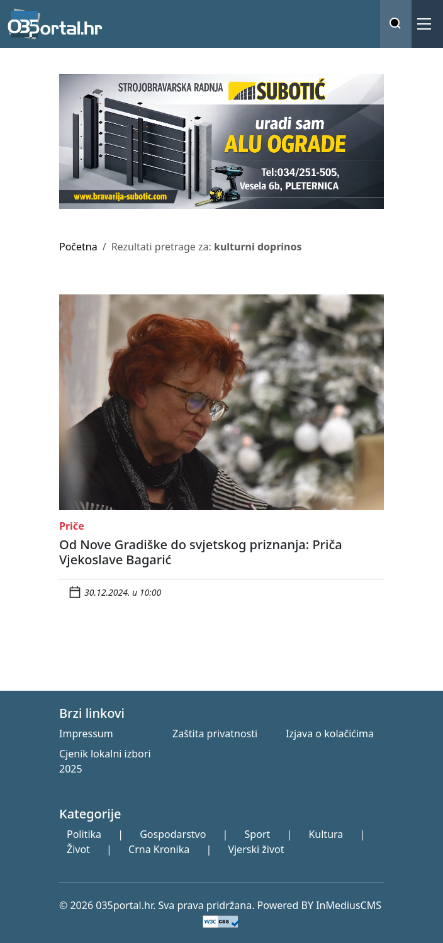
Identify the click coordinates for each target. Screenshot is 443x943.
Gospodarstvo (173, 834)
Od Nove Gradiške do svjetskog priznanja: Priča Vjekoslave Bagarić (200, 552)
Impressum (86, 733)
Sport (258, 834)
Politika (84, 834)
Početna (78, 247)
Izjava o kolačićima (330, 733)
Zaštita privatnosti (214, 733)
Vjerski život (256, 849)
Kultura (325, 834)
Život (78, 849)
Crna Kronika (158, 849)
